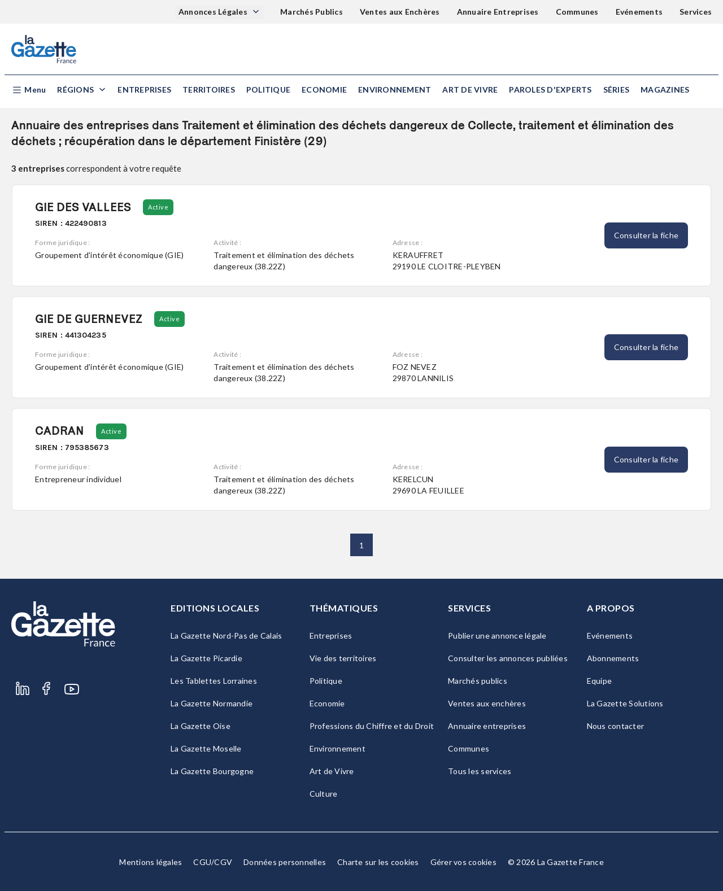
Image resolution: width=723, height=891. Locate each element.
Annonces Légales (213, 11)
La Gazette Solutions (625, 703)
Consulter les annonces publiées (508, 658)
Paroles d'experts (550, 89)
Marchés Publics (311, 11)
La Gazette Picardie (206, 658)
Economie (324, 89)
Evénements (639, 11)
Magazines (665, 89)
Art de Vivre (470, 89)
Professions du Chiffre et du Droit (372, 726)
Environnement (394, 89)
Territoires (208, 89)
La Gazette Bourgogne (212, 771)
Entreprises (144, 89)
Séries (616, 89)
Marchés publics (477, 680)
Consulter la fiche (646, 235)
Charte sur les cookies (378, 862)
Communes (577, 11)
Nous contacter (615, 726)
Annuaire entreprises (487, 726)
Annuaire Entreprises (498, 11)
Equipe (599, 680)
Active (158, 207)
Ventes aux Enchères (400, 11)
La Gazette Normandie (211, 703)
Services (696, 11)
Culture (324, 793)
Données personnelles (284, 862)
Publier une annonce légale (497, 635)
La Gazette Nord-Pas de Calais (226, 635)
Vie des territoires (343, 658)
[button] (28, 90)
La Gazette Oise (200, 726)
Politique (268, 89)
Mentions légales (150, 862)
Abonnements (613, 658)
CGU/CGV (212, 862)
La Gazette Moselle (206, 748)
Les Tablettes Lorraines (214, 680)
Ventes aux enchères (487, 703)
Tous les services (479, 771)
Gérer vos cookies (463, 862)
